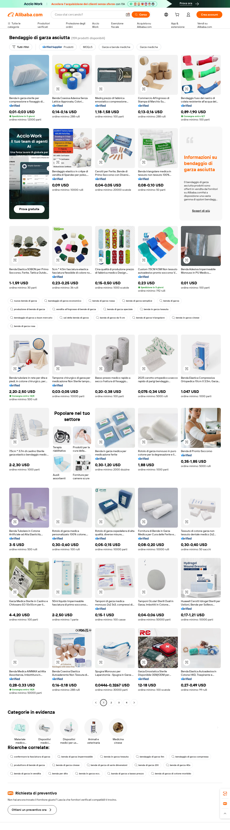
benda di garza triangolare (148, 317)
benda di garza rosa (22, 326)
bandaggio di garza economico (62, 300)
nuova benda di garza (23, 300)
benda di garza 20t (147, 765)
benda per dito (58, 773)
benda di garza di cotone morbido (171, 773)
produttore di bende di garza (27, 765)
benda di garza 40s (178, 765)
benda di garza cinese (66, 765)
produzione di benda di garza (27, 309)
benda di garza (169, 300)
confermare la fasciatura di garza (30, 756)
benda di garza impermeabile (75, 756)
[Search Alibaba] (88, 14)
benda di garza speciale (118, 309)
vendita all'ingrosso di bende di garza (74, 309)
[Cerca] (141, 15)
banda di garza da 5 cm (110, 317)
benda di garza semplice (137, 300)
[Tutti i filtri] (20, 47)
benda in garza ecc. (87, 773)
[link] (225, 794)
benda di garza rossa (102, 300)
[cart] (178, 15)
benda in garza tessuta (154, 309)
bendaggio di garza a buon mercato (31, 317)
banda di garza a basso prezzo (125, 773)
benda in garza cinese (185, 317)
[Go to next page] (134, 702)
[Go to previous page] (95, 702)
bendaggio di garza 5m (150, 756)
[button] (128, 14)
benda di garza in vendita (25, 773)
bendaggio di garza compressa (190, 756)
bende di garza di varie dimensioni (107, 765)
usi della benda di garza (74, 317)
